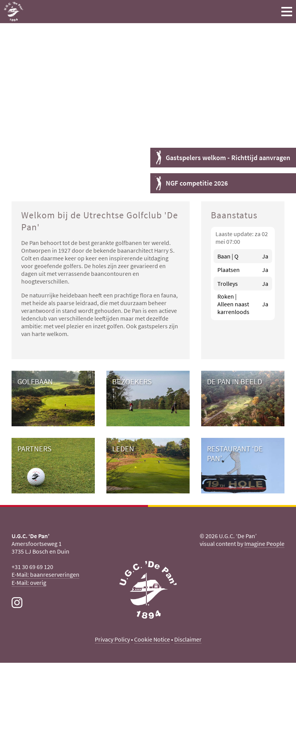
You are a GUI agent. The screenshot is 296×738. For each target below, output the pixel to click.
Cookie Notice (152, 639)
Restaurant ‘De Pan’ (235, 453)
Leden (123, 448)
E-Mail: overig (29, 582)
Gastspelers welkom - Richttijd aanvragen (228, 157)
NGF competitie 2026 (197, 183)
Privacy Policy (112, 639)
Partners (34, 448)
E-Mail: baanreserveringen (45, 574)
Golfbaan (35, 381)
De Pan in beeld (234, 381)
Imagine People (264, 543)
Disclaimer (188, 639)
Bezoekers (132, 381)
